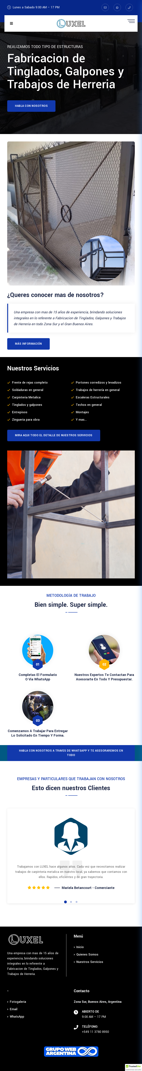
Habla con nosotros (31, 106)
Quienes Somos (86, 954)
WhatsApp (15, 1016)
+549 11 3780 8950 (95, 1032)
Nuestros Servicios (88, 962)
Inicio (79, 947)
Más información (28, 344)
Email (12, 1009)
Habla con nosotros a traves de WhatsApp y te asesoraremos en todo (71, 753)
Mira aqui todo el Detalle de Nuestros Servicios (53, 435)
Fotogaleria (16, 1002)
